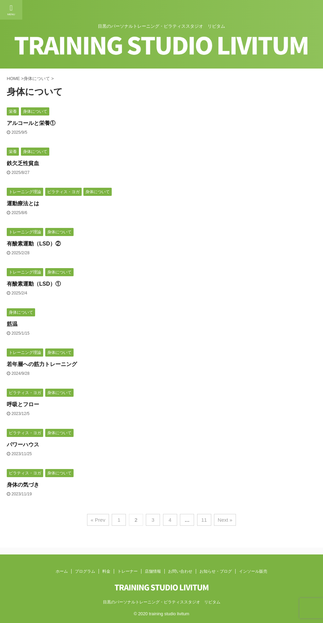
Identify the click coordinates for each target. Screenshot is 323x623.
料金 (106, 571)
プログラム (85, 571)
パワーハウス (23, 444)
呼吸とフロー (23, 404)
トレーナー (127, 571)
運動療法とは (23, 203)
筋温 (12, 324)
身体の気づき (23, 485)
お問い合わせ (180, 571)
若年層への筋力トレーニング (42, 364)
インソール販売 (253, 571)
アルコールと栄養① (31, 123)
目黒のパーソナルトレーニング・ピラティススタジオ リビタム (161, 602)
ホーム (62, 571)
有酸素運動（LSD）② (34, 243)
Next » (225, 520)
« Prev (98, 520)
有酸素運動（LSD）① (34, 284)
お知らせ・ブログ (215, 571)
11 (204, 520)
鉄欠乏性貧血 (23, 163)
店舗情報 (153, 571)
